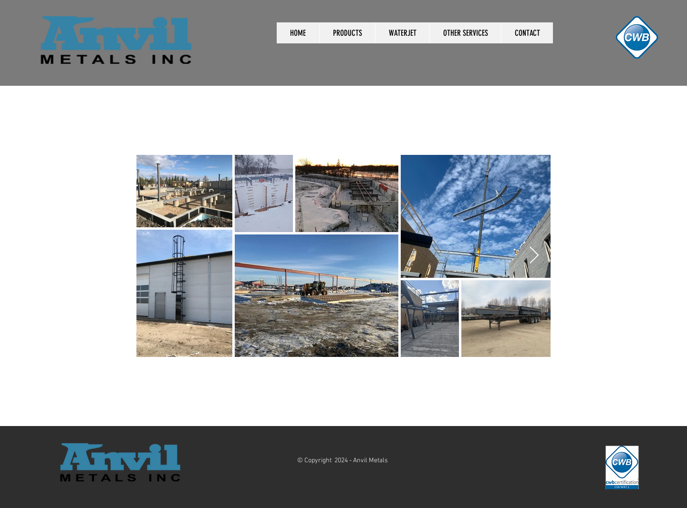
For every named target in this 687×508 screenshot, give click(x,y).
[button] (347, 32)
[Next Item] (534, 255)
